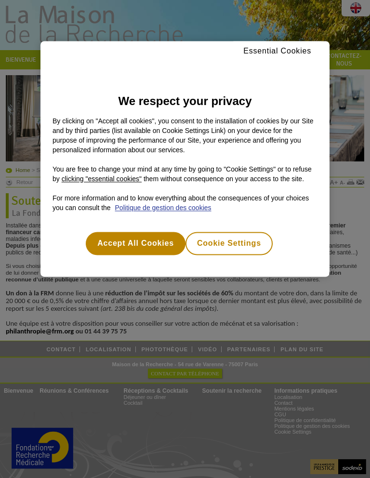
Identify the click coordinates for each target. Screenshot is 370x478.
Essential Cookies (277, 51)
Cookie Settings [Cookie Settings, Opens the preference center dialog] (229, 243)
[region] (185, 159)
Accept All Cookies (135, 243)
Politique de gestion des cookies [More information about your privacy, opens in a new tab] (163, 208)
